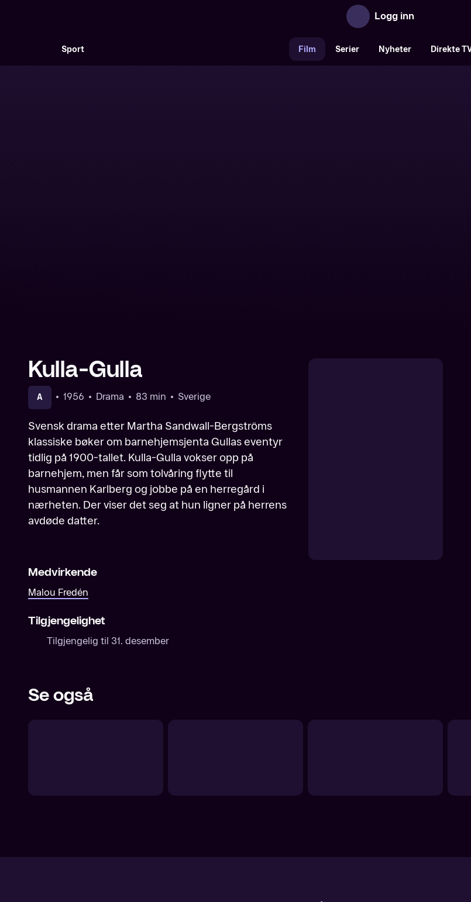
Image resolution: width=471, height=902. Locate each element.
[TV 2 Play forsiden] (116, 16)
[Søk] (39, 49)
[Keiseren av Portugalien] (95, 652)
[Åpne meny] (431, 16)
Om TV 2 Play (114, 800)
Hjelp (254, 800)
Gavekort (214, 800)
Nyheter (395, 49)
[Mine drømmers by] (235, 652)
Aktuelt (169, 800)
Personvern (362, 800)
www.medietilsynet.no (306, 840)
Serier (347, 49)
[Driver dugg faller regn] (375, 652)
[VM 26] (191, 49)
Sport (72, 49)
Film (307, 49)
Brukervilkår (302, 800)
